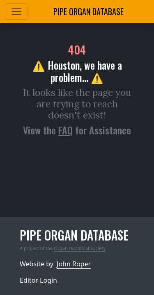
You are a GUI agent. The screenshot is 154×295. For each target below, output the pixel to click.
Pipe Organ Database (88, 11)
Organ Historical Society (80, 248)
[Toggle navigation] (16, 11)
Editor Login (38, 280)
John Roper (74, 263)
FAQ (65, 130)
